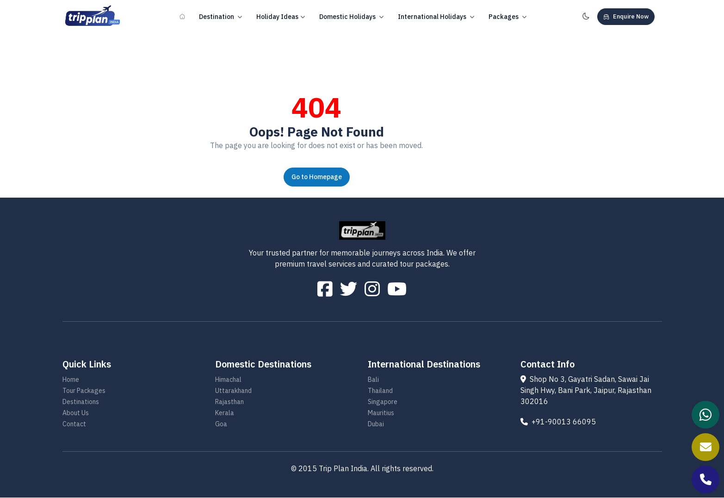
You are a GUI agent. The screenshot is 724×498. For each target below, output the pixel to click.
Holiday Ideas (280, 17)
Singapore (382, 402)
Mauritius (381, 413)
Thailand (380, 391)
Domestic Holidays (351, 17)
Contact (74, 424)
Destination (220, 17)
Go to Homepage (316, 177)
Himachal (228, 380)
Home (70, 380)
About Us (75, 413)
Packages (508, 17)
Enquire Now (626, 16)
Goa (221, 424)
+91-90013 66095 (558, 422)
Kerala (224, 413)
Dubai (376, 424)
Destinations (80, 402)
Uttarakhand (233, 391)
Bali (373, 380)
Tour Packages (83, 391)
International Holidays (436, 17)
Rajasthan (229, 402)
